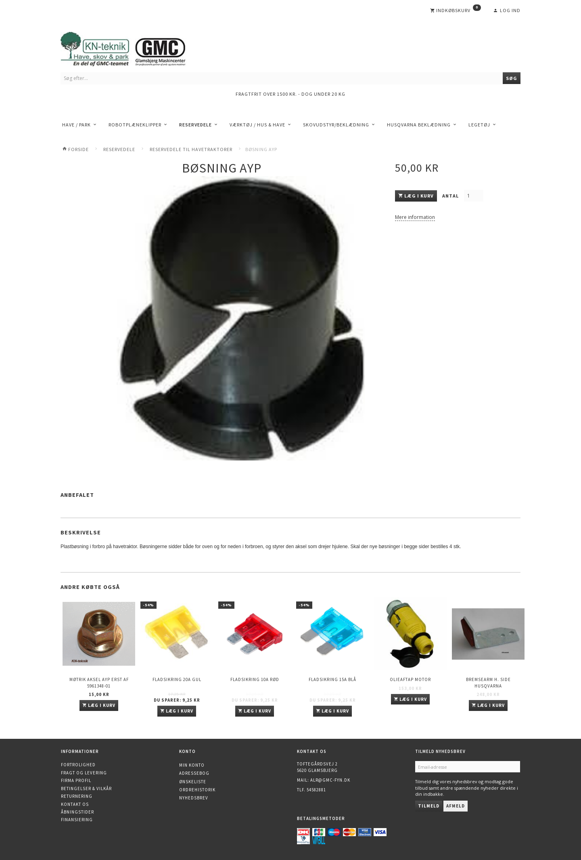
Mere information (415, 217)
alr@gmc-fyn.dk (330, 780)
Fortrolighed (78, 764)
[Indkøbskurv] (455, 10)
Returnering (76, 796)
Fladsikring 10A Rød (254, 679)
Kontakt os (75, 804)
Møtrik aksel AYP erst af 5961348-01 (99, 682)
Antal (451, 196)
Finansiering (77, 819)
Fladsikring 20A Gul (177, 679)
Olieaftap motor (410, 679)
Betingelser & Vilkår (86, 788)
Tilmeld (428, 806)
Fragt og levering (84, 773)
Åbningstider (77, 812)
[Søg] (511, 78)
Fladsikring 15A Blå (332, 679)
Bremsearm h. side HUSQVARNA (488, 682)
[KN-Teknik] (133, 47)
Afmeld (455, 806)
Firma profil (76, 780)
